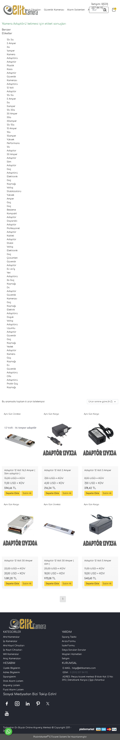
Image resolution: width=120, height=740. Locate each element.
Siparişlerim (9, 677)
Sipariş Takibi (69, 637)
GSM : (66, 672)
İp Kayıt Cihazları (12, 650)
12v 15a (10, 125)
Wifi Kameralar (11, 654)
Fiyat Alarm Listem (13, 690)
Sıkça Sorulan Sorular (74, 650)
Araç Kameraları (12, 658)
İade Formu (68, 645)
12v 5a (10, 95)
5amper (11, 106)
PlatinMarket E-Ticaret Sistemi (50, 737)
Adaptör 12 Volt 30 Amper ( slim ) (59, 562)
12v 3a (10, 40)
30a (9, 117)
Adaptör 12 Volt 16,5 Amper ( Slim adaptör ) (19, 472)
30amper (12, 121)
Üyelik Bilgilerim (11, 668)
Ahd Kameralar (11, 637)
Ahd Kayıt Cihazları (13, 645)
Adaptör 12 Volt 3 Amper (97, 470)
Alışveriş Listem (11, 685)
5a (8, 102)
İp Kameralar (10, 641)
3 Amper (11, 43)
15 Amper (12, 128)
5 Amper (11, 99)
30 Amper (12, 114)
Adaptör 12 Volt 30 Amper (18, 561)
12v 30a (11, 110)
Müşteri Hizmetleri (72, 654)
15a (8, 132)
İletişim (65, 658)
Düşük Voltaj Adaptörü (12, 321)
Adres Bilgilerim (11, 672)
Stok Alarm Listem (13, 681)
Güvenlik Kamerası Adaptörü (12, 80)
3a (8, 47)
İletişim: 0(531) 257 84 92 (99, 6)
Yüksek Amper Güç (10, 199)
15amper (11, 136)
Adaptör (11, 62)
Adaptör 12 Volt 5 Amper (97, 561)
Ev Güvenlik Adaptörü (12, 369)
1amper (11, 51)
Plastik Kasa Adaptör (11, 69)
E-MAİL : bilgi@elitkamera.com (79, 668)
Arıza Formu (69, 641)
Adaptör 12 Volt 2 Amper (57, 470)
